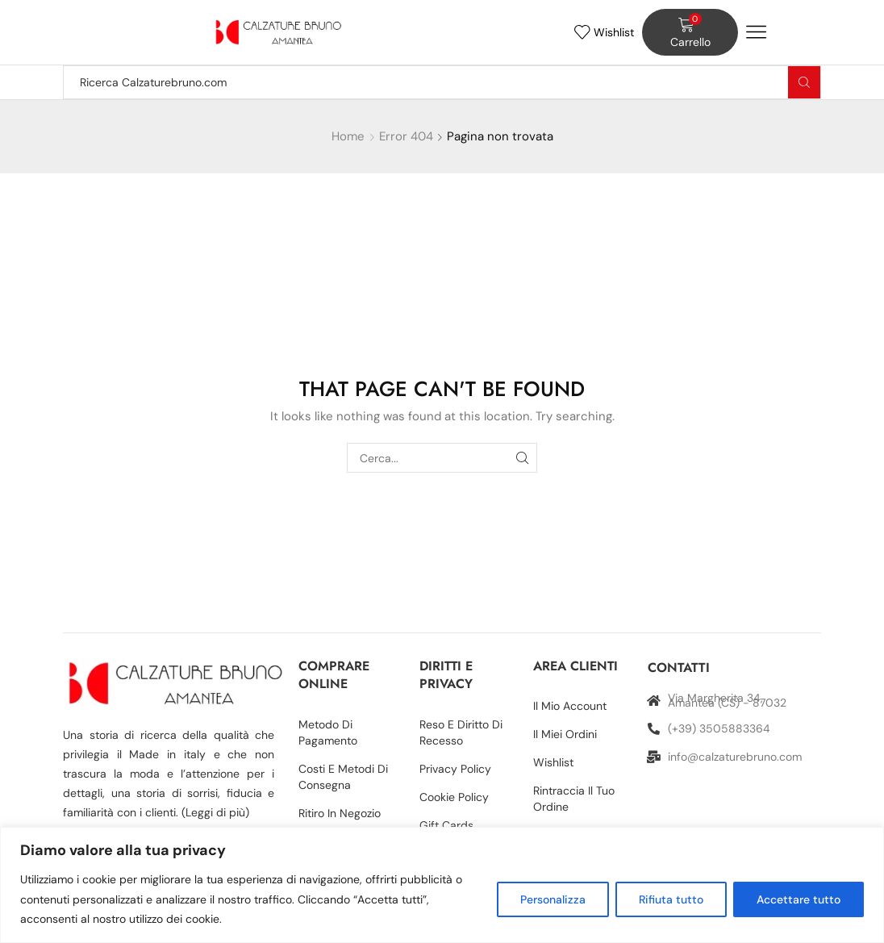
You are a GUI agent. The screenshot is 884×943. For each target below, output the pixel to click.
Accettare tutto (798, 899)
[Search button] (804, 82)
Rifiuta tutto (671, 899)
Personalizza (553, 899)
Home (348, 136)
